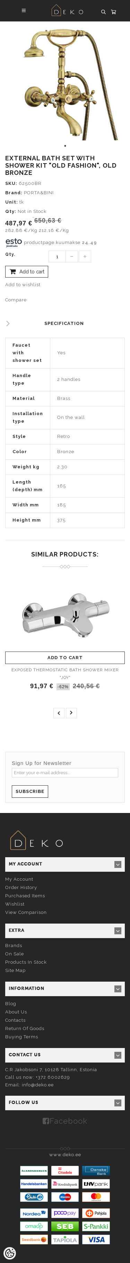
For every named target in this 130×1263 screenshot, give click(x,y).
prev (58, 713)
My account (19, 879)
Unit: (11, 202)
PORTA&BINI (39, 192)
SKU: (11, 183)
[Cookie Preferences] (9, 1253)
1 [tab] (65, 145)
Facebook (68, 1121)
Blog (10, 1003)
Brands (13, 945)
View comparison (26, 912)
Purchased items (25, 895)
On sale (14, 953)
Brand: (14, 192)
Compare (16, 299)
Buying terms (21, 1036)
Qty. (10, 254)
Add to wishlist (23, 284)
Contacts (15, 1020)
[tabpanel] (65, 81)
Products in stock (26, 962)
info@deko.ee (38, 1084)
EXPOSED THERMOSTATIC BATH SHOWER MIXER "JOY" (65, 673)
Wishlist (15, 904)
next (71, 713)
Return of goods (24, 1028)
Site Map (15, 970)
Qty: (10, 211)
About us (16, 1011)
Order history (21, 887)
